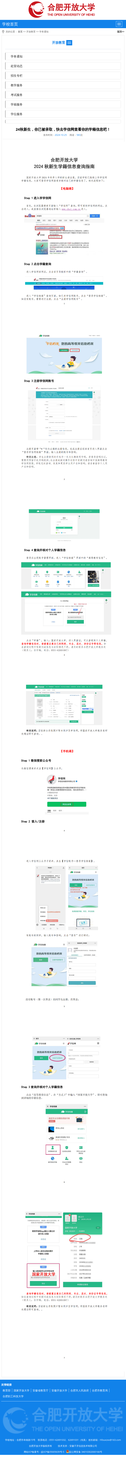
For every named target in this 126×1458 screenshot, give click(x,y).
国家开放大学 (21, 1390)
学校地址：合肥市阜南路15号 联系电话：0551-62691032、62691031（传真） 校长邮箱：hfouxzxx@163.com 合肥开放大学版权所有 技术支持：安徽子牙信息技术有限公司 (63, 1442)
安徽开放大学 (59, 1390)
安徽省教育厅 (40, 1390)
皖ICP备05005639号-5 (52, 1451)
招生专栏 (17, 76)
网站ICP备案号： (63, 1452)
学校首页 (10, 24)
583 (78, 134)
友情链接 (6, 1384)
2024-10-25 (61, 134)
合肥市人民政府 (79, 1390)
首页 (20, 31)
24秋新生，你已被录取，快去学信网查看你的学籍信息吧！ (63, 129)
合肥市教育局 (100, 1390)
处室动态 (17, 66)
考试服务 (17, 95)
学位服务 (17, 114)
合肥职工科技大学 (13, 1396)
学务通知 (44, 31)
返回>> (120, 31)
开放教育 (31, 31)
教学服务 (17, 85)
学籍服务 (17, 104)
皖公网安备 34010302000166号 (84, 1451)
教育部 (7, 1390)
